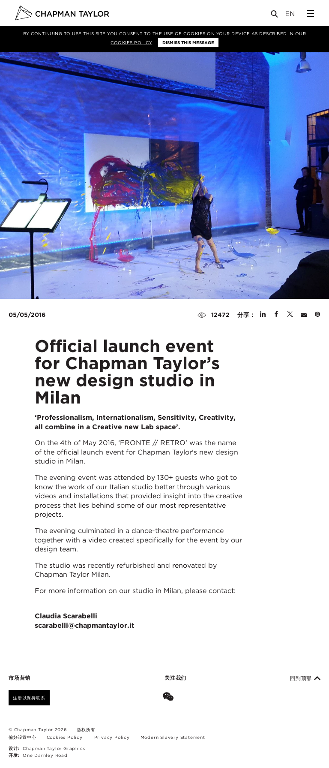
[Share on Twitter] (290, 314)
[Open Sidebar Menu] (310, 13)
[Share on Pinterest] (317, 314)
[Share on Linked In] (263, 314)
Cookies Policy (131, 42)
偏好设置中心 (22, 737)
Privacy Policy (112, 737)
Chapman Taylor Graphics (54, 748)
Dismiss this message (188, 42)
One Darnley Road (45, 755)
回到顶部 (305, 678)
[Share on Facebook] (276, 314)
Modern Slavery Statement (173, 737)
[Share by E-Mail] (304, 314)
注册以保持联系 (29, 697)
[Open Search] (275, 15)
